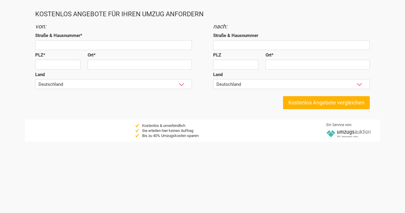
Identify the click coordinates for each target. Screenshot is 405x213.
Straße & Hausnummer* (58, 35)
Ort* (92, 55)
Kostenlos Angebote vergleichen (326, 102)
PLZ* (40, 55)
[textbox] (113, 45)
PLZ (217, 55)
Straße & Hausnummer (235, 35)
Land (40, 74)
